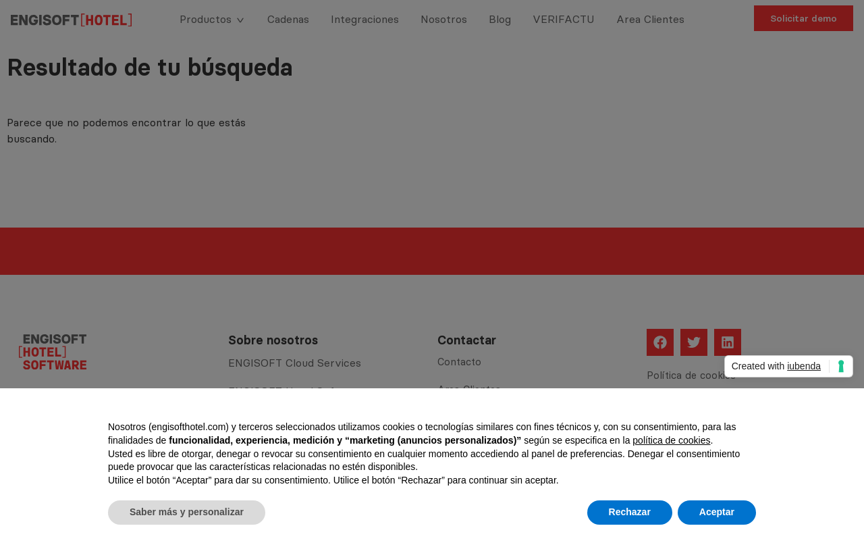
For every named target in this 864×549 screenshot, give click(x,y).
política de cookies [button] (671, 440)
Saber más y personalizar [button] (187, 511)
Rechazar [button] (630, 511)
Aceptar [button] (716, 511)
